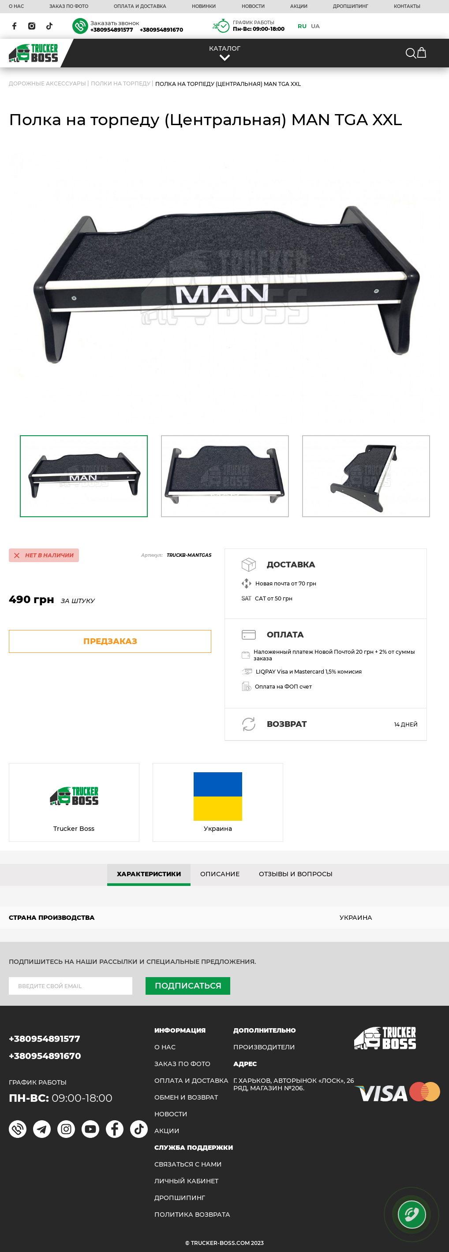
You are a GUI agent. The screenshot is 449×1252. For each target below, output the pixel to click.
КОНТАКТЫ (407, 6)
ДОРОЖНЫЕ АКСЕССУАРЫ (47, 84)
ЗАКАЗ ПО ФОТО (68, 6)
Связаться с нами (188, 1164)
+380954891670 (161, 29)
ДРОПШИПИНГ (350, 6)
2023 (257, 1243)
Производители (264, 1047)
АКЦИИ (298, 6)
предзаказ (110, 641)
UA (315, 26)
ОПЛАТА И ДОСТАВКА (140, 6)
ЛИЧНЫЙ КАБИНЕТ (186, 1181)
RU (302, 26)
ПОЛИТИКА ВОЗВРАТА (192, 1215)
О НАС (16, 6)
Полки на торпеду (120, 84)
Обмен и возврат (186, 1097)
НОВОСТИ (253, 6)
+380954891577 (111, 29)
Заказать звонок (114, 22)
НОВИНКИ (204, 6)
